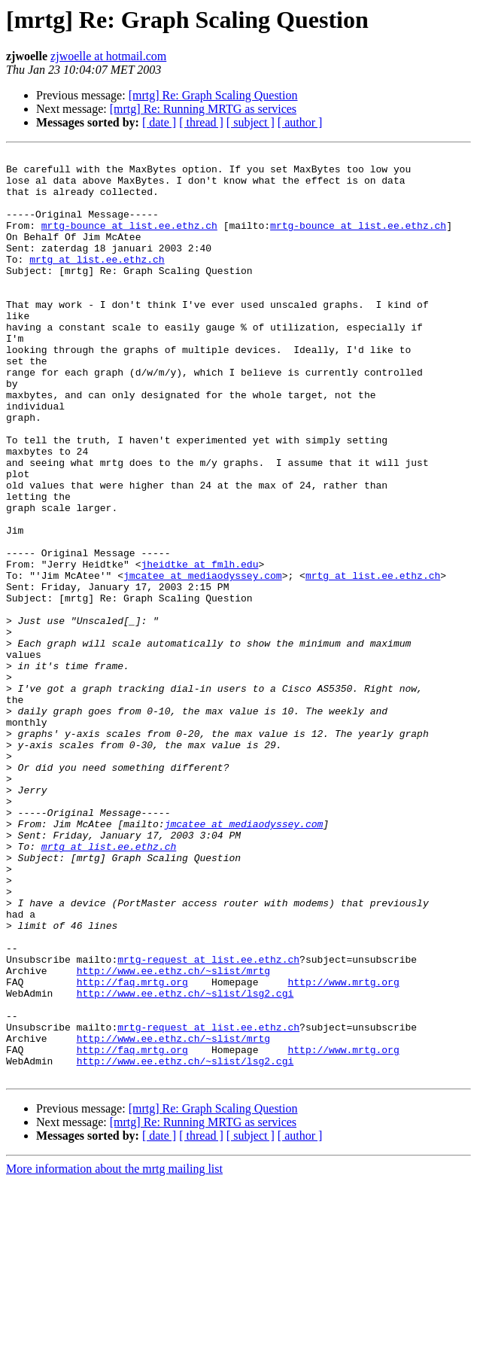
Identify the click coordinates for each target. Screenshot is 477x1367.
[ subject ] (250, 122)
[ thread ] (201, 122)
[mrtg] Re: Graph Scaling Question (213, 95)
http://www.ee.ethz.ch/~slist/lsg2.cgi (185, 1162)
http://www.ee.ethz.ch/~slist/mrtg (173, 1135)
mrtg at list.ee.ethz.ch (96, 281)
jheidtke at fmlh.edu (199, 647)
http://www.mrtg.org (343, 1148)
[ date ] (159, 122)
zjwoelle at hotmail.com (108, 56)
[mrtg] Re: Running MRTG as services (203, 108)
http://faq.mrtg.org (132, 1148)
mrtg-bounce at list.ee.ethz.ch (129, 241)
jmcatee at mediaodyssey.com (202, 661)
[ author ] (300, 122)
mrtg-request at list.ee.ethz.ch (208, 1121)
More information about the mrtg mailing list (114, 1353)
